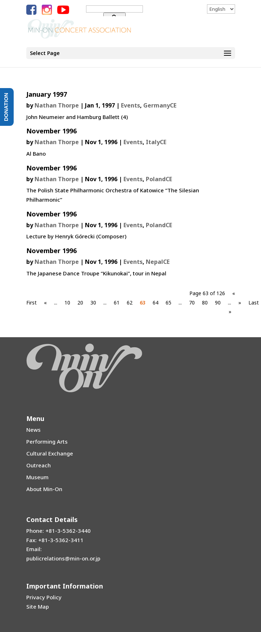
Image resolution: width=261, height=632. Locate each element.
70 (192, 302)
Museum (37, 477)
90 (218, 302)
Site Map (37, 606)
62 (129, 302)
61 (117, 302)
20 (80, 302)
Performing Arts (47, 441)
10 (67, 302)
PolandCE (159, 179)
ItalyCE (156, 142)
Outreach (38, 465)
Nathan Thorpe (57, 105)
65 (168, 302)
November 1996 (51, 131)
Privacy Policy (44, 597)
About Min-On (44, 489)
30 (93, 302)
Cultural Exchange (49, 453)
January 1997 (46, 94)
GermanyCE (159, 105)
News (33, 429)
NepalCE (158, 262)
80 (205, 302)
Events (130, 105)
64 (155, 302)
